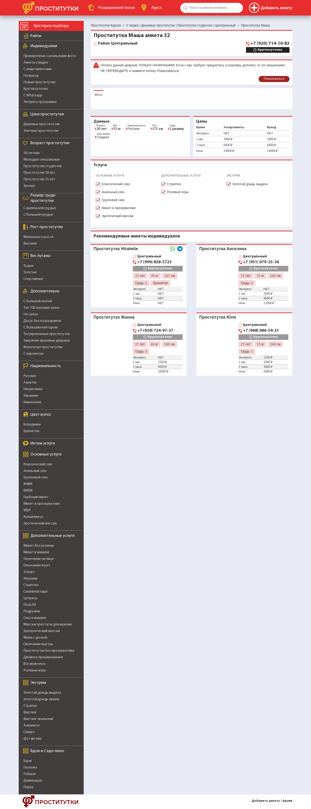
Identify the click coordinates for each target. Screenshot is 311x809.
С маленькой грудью (39, 208)
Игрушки (30, 578)
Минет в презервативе (41, 504)
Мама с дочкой (35, 638)
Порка (28, 787)
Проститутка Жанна (114, 317)
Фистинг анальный (38, 719)
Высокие (30, 243)
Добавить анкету (266, 801)
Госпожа (30, 767)
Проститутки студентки (42, 166)
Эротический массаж (40, 523)
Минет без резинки (38, 546)
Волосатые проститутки (42, 347)
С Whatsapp (32, 95)
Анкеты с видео (35, 62)
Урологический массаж (41, 631)
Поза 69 (29, 605)
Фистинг (30, 712)
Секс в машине (34, 618)
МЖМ (28, 491)
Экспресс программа (40, 102)
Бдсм (27, 761)
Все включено (34, 664)
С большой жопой (37, 301)
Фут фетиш (32, 739)
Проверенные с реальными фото (49, 56)
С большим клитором (40, 327)
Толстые (30, 272)
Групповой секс (35, 477)
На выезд (30, 76)
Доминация (32, 781)
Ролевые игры (34, 670)
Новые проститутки (39, 82)
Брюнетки (31, 431)
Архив (287, 801)
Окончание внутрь (38, 644)
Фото (98, 95)
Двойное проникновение (43, 657)
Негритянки (32, 389)
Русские (29, 376)
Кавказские (32, 402)
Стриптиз (30, 585)
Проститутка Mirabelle (116, 248)
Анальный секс (35, 471)
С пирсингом (33, 354)
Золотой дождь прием (41, 699)
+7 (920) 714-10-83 (269, 43)
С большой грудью (38, 215)
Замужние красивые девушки (46, 340)
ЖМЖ (28, 484)
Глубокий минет (36, 497)
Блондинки (32, 424)
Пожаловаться (274, 79)
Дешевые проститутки (41, 124)
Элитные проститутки (40, 131)
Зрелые (29, 186)
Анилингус (31, 725)
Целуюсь (30, 598)
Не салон (30, 314)
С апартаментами (37, 69)
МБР (27, 510)
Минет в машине (36, 552)
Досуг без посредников (42, 321)
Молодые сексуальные (41, 160)
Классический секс (38, 464)
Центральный (117, 43)
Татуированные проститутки (46, 334)
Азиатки (29, 382)
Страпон (30, 706)
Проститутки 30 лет (39, 173)
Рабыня (29, 774)
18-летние (31, 153)
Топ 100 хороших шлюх (41, 308)
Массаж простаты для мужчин (47, 624)
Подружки (31, 611)
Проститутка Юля (217, 317)
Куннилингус (33, 517)
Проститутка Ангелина (222, 248)
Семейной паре (35, 592)
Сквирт (29, 732)
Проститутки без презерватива (48, 651)
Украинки (30, 396)
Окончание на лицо (38, 559)
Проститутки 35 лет (39, 179)
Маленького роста (38, 237)
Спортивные (33, 279)
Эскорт (29, 572)
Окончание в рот (36, 565)
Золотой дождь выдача (42, 693)
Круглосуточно (35, 89)
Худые (28, 266)
